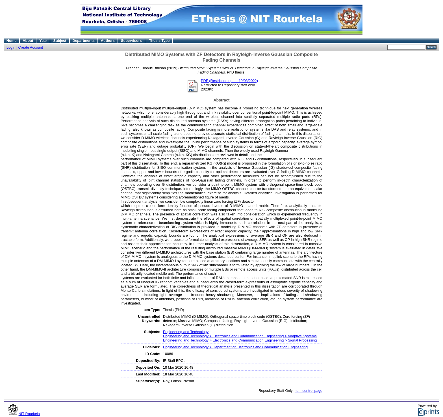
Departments (84, 40)
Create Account (30, 47)
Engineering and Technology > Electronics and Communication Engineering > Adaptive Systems (240, 336)
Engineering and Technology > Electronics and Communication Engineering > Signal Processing (240, 340)
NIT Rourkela (29, 414)
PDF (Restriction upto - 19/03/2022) (229, 81)
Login (10, 47)
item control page (308, 390)
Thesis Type (159, 40)
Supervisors (131, 40)
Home (11, 40)
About (28, 40)
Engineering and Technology (186, 332)
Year (43, 40)
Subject (59, 40)
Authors (108, 40)
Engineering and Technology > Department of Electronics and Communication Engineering (235, 347)
